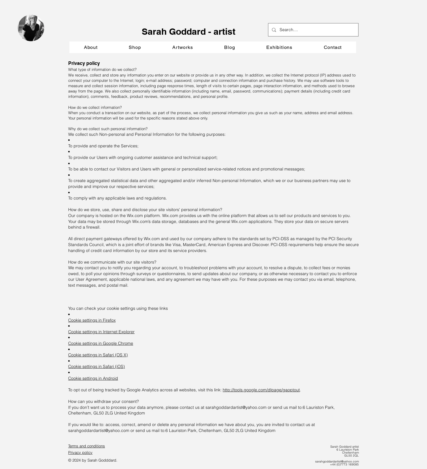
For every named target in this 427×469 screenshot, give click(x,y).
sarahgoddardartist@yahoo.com (236, 407)
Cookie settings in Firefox (92, 320)
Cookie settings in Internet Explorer (101, 331)
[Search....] (313, 29)
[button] (182, 47)
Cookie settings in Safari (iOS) (96, 366)
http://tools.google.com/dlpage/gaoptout (261, 390)
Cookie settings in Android (93, 378)
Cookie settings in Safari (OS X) (98, 355)
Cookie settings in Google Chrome (100, 343)
